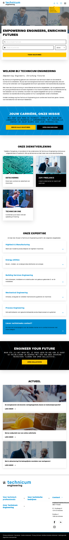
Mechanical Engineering (17, 292)
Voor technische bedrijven (35, 498)
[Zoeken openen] (57, 3)
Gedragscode (62, 535)
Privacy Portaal (36, 535)
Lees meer (10, 409)
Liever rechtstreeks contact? (19, 323)
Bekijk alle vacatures (20, 127)
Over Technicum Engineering (10, 506)
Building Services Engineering (19, 275)
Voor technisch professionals (9, 498)
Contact (56, 497)
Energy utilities (13, 260)
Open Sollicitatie (34, 362)
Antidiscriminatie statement (50, 535)
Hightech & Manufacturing (18, 244)
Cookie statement (26, 535)
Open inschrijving (50, 127)
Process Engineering (15, 308)
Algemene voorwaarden (10, 537)
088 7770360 (56, 504)
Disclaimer (17, 535)
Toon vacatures (34, 55)
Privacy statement (8, 535)
